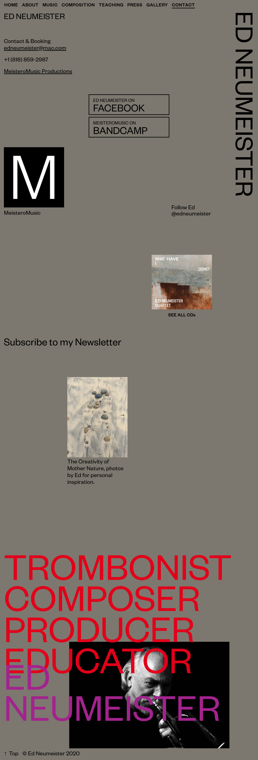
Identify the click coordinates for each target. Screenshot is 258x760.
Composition (78, 6)
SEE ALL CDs (181, 315)
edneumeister (193, 216)
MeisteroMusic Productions (38, 72)
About (30, 6)
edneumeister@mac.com (35, 49)
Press (135, 6)
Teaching (111, 6)
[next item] (207, 282)
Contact (183, 6)
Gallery (157, 6)
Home (11, 6)
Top (13, 754)
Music (50, 6)
